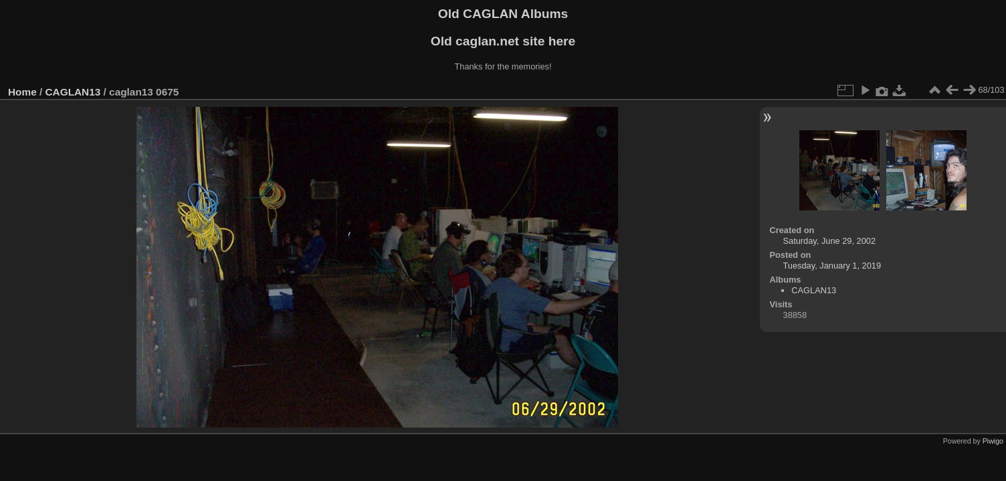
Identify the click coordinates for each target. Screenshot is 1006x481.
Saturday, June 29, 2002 (829, 241)
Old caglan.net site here (503, 41)
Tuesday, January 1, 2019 (832, 266)
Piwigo (993, 441)
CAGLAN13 (73, 92)
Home (22, 92)
